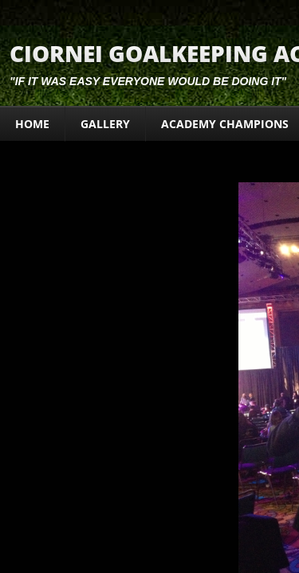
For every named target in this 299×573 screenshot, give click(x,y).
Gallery (105, 123)
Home (32, 123)
